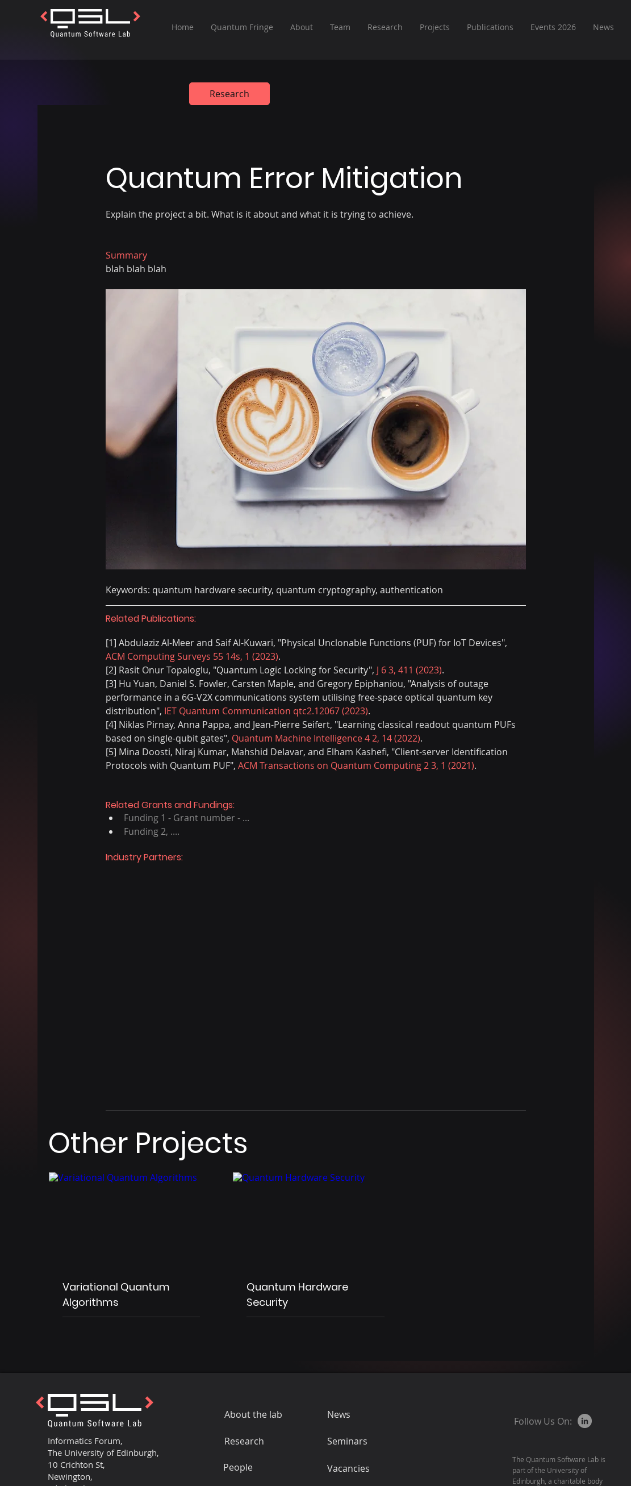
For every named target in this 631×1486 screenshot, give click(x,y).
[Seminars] (379, 1441)
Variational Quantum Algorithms (116, 1294)
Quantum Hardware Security (297, 1294)
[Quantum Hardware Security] (315, 1219)
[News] (367, 1414)
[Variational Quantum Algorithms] (131, 1218)
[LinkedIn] (585, 1421)
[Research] (229, 93)
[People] (263, 1467)
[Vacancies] (367, 1468)
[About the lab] (264, 1414)
